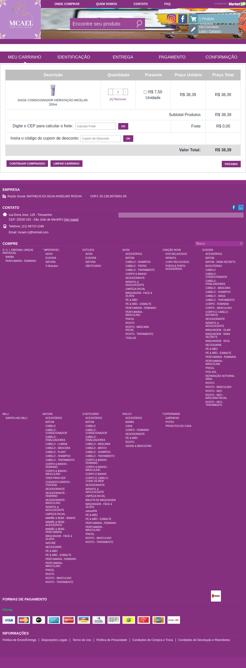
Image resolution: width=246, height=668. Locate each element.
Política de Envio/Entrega (19, 640)
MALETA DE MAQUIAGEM (101, 500)
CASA (129, 426)
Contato (141, 4)
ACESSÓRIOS (134, 254)
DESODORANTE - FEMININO (56, 494)
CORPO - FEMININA (217, 304)
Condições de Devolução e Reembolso (204, 640)
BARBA (10, 257)
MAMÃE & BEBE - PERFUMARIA (56, 530)
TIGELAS (131, 338)
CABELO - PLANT (56, 452)
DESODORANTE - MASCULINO (56, 501)
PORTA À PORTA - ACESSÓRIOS (176, 267)
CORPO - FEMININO (137, 430)
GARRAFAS (172, 418)
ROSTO (130, 323)
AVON (49, 254)
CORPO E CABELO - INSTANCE (218, 313)
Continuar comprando (27, 163)
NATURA (51, 262)
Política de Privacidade (111, 640)
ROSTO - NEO (214, 391)
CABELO (211, 270)
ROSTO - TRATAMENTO (139, 334)
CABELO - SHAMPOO (138, 262)
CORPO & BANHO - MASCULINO (57, 472)
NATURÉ (51, 543)
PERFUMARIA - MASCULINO (134, 313)
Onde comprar (67, 4)
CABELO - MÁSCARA (218, 288)
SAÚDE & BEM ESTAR (139, 446)
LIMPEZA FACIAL (135, 289)
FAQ (167, 4)
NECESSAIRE (214, 345)
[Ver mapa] (71, 219)
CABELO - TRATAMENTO (140, 270)
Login (202, 31)
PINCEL (130, 319)
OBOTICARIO (93, 266)
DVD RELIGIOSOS (176, 254)
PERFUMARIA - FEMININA (221, 357)
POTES (170, 422)
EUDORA (51, 258)
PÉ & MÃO (132, 300)
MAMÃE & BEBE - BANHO (61, 518)
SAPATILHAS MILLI (17, 418)
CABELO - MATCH (96, 448)
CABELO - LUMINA (56, 444)
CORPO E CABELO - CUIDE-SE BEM (98, 479)
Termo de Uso (81, 640)
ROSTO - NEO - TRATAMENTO (215, 403)
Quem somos (106, 4)
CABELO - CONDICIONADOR (216, 275)
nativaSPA (91, 511)
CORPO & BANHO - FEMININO (57, 465)
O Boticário (52, 266)
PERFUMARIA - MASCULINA (214, 362)
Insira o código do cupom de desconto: (44, 138)
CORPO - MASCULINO (219, 308)
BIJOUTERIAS (214, 266)
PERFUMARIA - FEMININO (21, 261)
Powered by (230, 4)
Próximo (231, 164)
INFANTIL (171, 258)
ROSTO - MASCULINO (219, 387)
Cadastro (215, 31)
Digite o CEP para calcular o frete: (42, 126)
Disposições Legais (54, 640)
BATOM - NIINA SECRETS (221, 262)
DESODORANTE (135, 278)
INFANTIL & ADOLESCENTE (135, 283)
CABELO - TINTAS (136, 266)
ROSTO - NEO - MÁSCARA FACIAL (216, 396)
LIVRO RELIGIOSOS (177, 262)
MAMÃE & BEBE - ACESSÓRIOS (56, 523)
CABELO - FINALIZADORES (215, 282)
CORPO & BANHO (136, 274)
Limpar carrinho (67, 163)
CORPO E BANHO (96, 474)
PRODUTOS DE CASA (178, 426)
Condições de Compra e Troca (152, 640)
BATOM (130, 258)
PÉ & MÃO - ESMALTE (138, 304)
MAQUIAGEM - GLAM (218, 330)
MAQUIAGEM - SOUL (218, 341)
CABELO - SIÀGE (216, 296)
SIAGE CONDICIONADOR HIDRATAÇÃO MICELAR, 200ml (53, 102)
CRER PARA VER (56, 478)
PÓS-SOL (211, 372)
